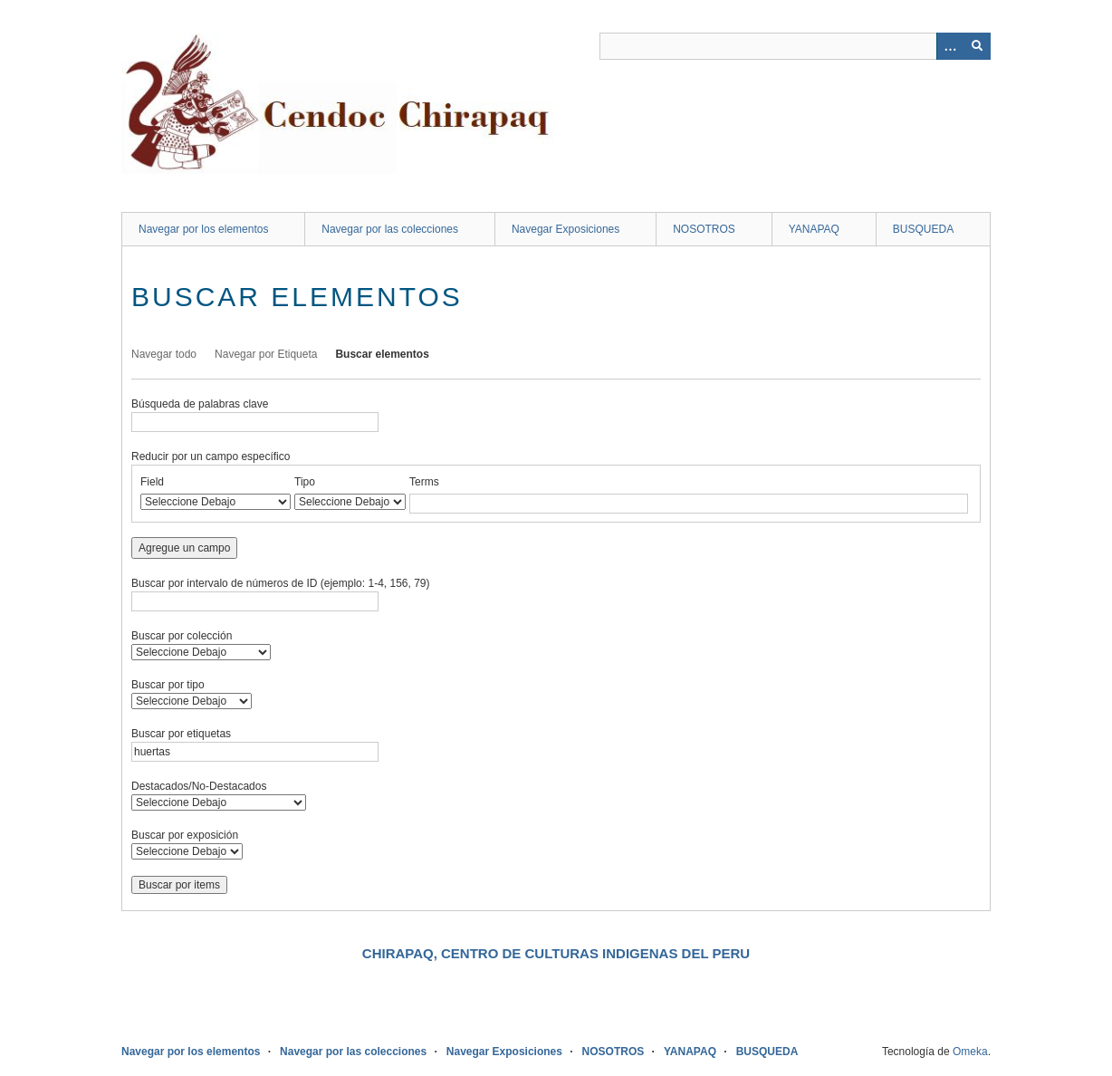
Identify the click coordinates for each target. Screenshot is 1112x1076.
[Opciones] (949, 46)
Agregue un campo (184, 548)
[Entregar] (977, 46)
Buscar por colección (181, 635)
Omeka (970, 1051)
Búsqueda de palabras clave (199, 404)
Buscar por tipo (168, 684)
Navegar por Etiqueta (266, 354)
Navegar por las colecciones (389, 229)
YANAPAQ (814, 229)
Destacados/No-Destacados (198, 786)
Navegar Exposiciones (565, 229)
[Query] (795, 46)
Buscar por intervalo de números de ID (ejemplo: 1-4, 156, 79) (280, 583)
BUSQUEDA (923, 229)
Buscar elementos (381, 354)
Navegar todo (164, 354)
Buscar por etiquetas (181, 733)
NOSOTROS (704, 229)
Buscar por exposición (184, 835)
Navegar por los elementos (203, 229)
